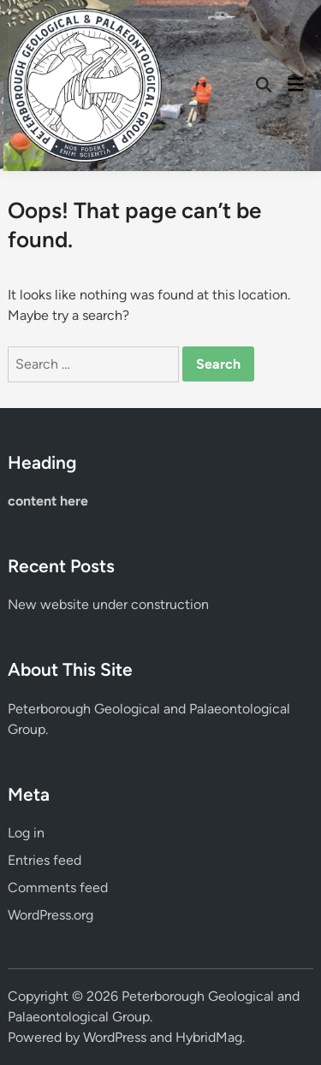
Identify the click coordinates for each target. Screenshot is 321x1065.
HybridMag (208, 1037)
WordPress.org (50, 915)
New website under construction (108, 604)
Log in (26, 833)
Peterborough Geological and (98, 709)
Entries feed (44, 860)
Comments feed (58, 887)
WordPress (114, 1037)
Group (26, 729)
